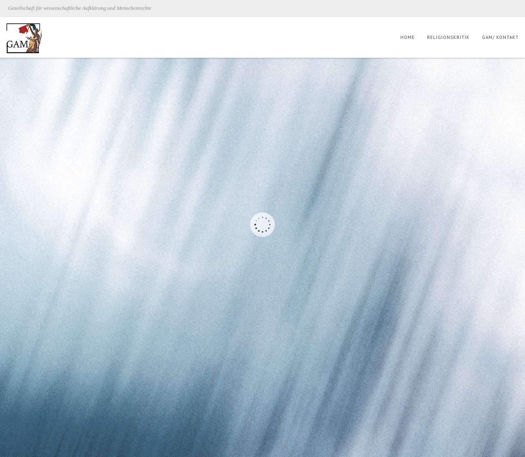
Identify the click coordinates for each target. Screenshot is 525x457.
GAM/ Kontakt (500, 37)
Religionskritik (448, 37)
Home (407, 37)
